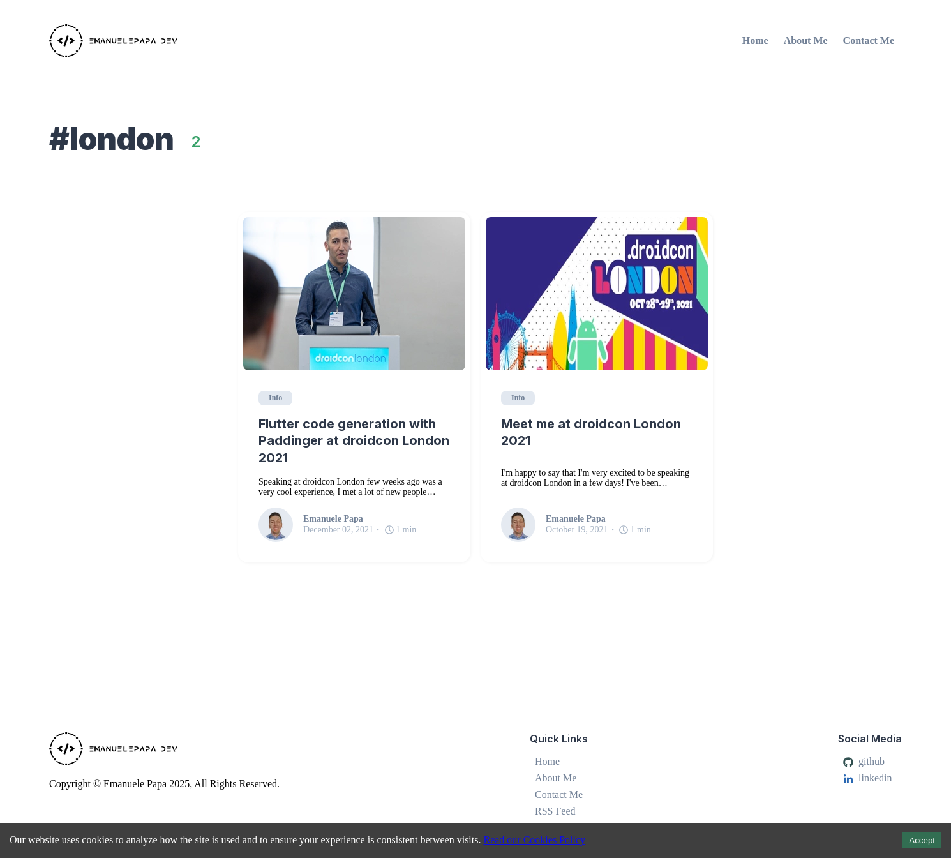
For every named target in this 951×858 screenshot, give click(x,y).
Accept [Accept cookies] (922, 840)
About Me (806, 40)
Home (755, 40)
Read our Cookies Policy (534, 839)
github (864, 761)
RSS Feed (555, 811)
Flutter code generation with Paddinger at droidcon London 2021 (353, 440)
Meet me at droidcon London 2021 (591, 432)
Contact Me (868, 40)
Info (275, 397)
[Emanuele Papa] (188, 40)
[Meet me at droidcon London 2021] (597, 293)
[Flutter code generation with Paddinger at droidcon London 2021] (354, 293)
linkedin (867, 778)
